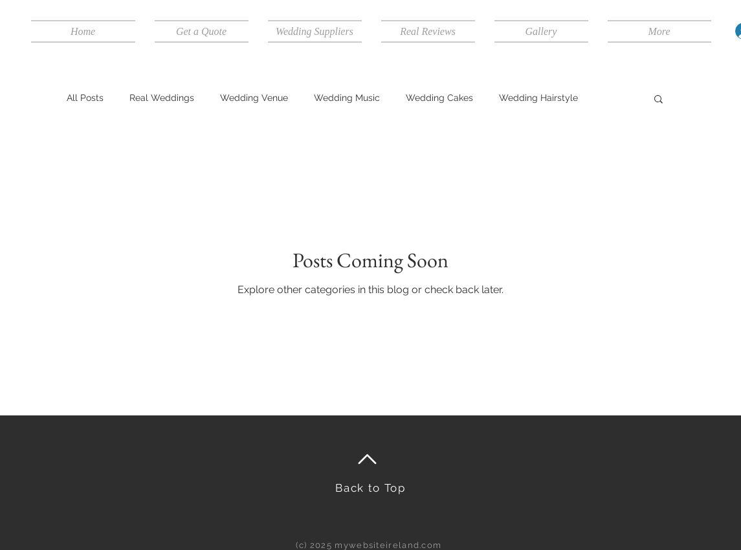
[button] (658, 100)
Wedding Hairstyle (538, 98)
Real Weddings (161, 98)
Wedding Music (347, 98)
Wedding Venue (254, 98)
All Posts (85, 98)
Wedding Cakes (439, 98)
